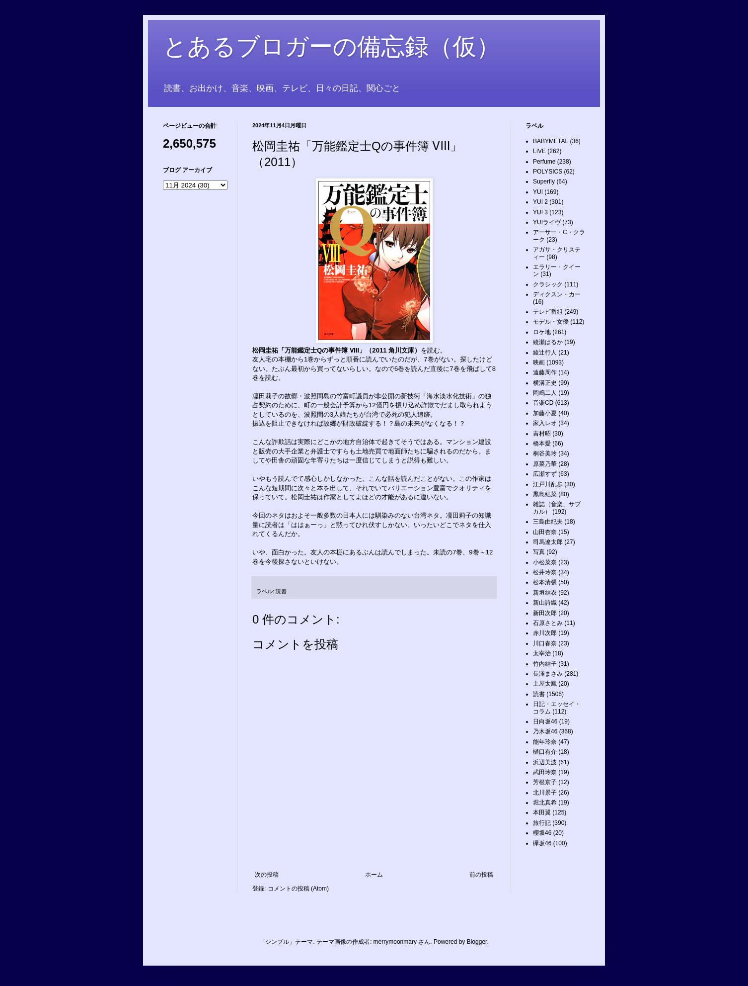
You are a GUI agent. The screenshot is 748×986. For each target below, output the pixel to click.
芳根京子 (545, 782)
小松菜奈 (545, 562)
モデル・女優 (551, 321)
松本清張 (545, 582)
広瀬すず (545, 473)
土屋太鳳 (545, 683)
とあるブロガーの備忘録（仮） (331, 46)
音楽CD (543, 402)
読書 (281, 591)
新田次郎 (545, 613)
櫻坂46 (542, 832)
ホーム (374, 874)
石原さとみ (548, 623)
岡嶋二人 (545, 392)
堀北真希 (545, 802)
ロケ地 (542, 332)
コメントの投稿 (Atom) (298, 888)
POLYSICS (547, 171)
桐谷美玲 (545, 453)
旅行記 (542, 822)
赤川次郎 (545, 632)
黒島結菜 (545, 494)
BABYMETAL (550, 141)
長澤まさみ (548, 673)
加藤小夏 (545, 413)
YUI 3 (540, 212)
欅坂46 (542, 843)
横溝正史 (545, 382)
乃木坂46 (545, 731)
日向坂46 (545, 721)
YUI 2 (540, 201)
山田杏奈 (545, 532)
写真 (539, 551)
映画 (539, 362)
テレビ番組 (548, 311)
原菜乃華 (545, 463)
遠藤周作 (545, 372)
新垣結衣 (545, 592)
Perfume (544, 161)
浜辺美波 (545, 762)
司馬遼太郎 (548, 541)
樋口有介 (545, 751)
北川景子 (545, 792)
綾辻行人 (545, 352)
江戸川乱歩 (548, 484)
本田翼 (542, 812)
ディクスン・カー (557, 294)
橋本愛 (542, 443)
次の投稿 (267, 874)
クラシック (548, 284)
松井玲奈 (545, 572)
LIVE (539, 151)
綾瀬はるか (548, 342)
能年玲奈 (545, 741)
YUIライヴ (547, 222)
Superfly (544, 181)
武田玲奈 (545, 772)
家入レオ (545, 423)
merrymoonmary (395, 941)
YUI (538, 191)
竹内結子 (545, 663)
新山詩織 (545, 602)
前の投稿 (481, 874)
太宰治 (542, 653)
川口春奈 (545, 643)
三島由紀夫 (548, 521)
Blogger (477, 941)
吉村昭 (542, 433)
